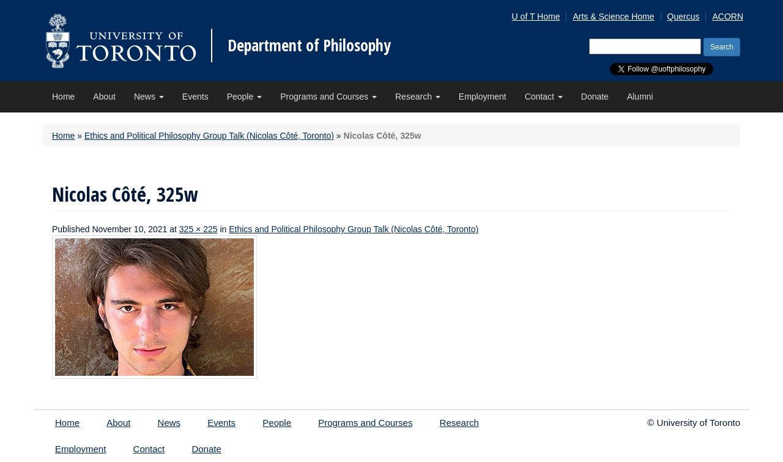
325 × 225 (198, 229)
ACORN (727, 16)
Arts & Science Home (613, 16)
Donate (595, 96)
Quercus (683, 16)
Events (195, 96)
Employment (483, 96)
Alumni (640, 96)
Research (417, 96)
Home (63, 96)
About (104, 96)
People (244, 96)
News (149, 96)
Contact (544, 96)
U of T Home (536, 16)
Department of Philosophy (309, 45)
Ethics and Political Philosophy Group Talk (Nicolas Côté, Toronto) (209, 136)
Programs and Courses (328, 96)
